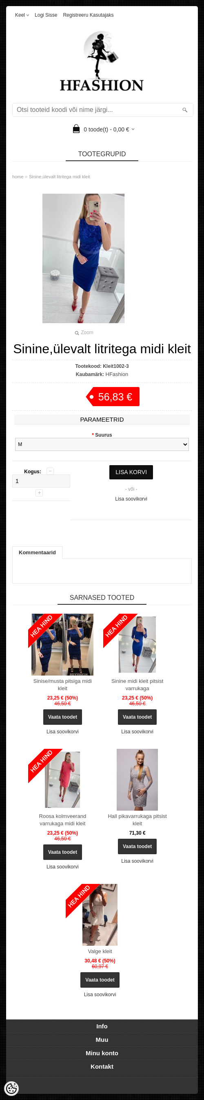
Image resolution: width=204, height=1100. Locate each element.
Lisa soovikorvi (131, 499)
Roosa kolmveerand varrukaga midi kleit (62, 820)
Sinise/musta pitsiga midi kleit (62, 684)
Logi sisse (46, 15)
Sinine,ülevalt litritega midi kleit (59, 176)
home (18, 176)
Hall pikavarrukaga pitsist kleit (137, 820)
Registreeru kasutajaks (88, 15)
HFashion (117, 374)
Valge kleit (100, 951)
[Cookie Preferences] (11, 1088)
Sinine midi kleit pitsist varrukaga (137, 684)
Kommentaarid (37, 552)
